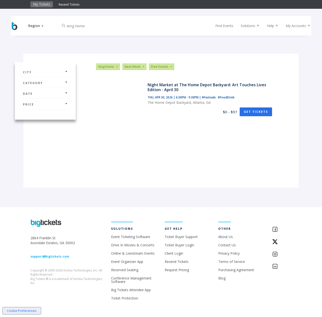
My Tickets (41, 4)
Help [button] (269, 25)
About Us (225, 236)
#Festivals (209, 97)
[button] (39, 25)
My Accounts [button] (294, 25)
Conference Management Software (131, 280)
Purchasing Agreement (236, 270)
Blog (222, 278)
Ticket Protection (124, 298)
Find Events (220, 25)
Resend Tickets (69, 4)
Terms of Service (231, 261)
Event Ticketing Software (130, 236)
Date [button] (45, 94)
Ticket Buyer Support (181, 236)
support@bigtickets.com (49, 256)
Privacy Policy (229, 253)
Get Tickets (256, 112)
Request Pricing (177, 270)
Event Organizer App (127, 261)
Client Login (174, 253)
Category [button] (45, 83)
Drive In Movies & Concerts (132, 245)
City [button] (45, 72)
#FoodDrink (226, 97)
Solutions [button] (246, 25)
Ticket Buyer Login (179, 245)
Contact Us (227, 245)
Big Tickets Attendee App (131, 290)
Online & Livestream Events (133, 253)
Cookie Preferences (22, 310)
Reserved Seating (124, 270)
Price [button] (45, 104)
